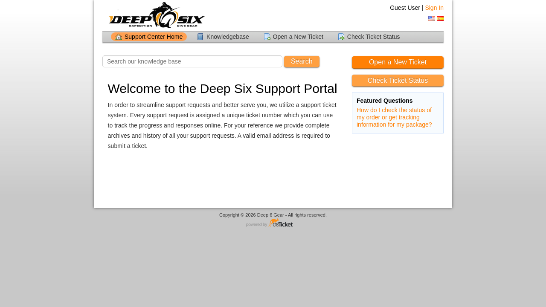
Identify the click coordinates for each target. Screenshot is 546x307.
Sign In (434, 7)
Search (302, 61)
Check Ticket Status (373, 36)
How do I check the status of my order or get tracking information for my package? (394, 117)
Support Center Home (154, 36)
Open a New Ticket (298, 36)
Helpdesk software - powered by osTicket (273, 223)
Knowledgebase (227, 36)
